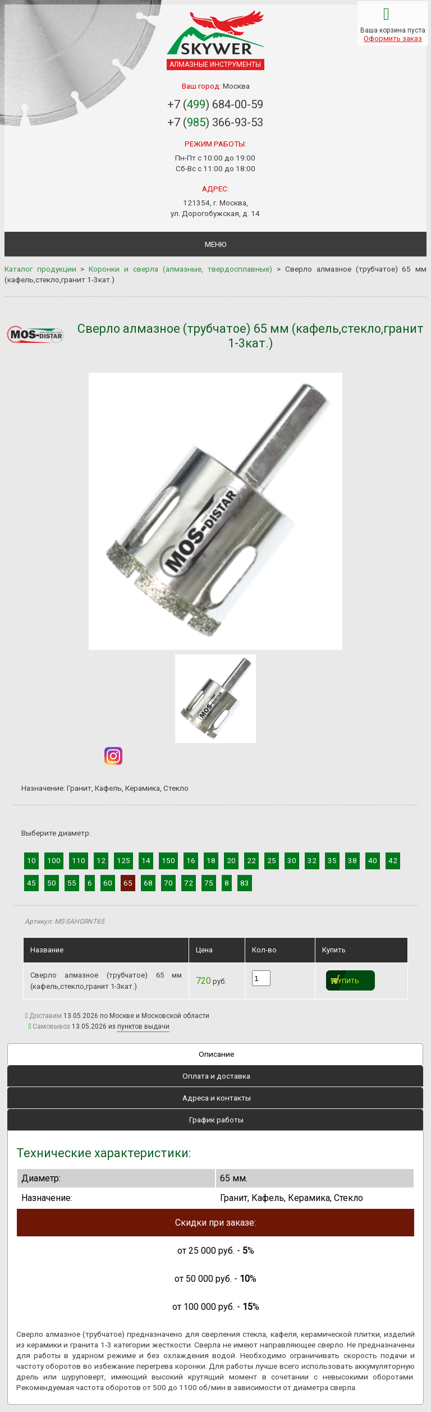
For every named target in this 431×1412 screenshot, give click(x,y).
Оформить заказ (393, 38)
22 (251, 860)
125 (123, 860)
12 (101, 860)
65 (127, 882)
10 (31, 860)
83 (244, 882)
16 (190, 860)
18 (211, 860)
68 (148, 882)
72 (188, 882)
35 (332, 860)
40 (372, 860)
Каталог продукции (40, 268)
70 (168, 882)
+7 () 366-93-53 (215, 122)
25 (271, 860)
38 (352, 860)
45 (31, 882)
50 (51, 882)
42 (392, 860)
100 (54, 860)
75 (208, 882)
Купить (346, 981)
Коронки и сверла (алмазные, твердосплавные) (180, 268)
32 (312, 860)
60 (107, 882)
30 (291, 860)
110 (78, 860)
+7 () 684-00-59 (215, 104)
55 (71, 882)
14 (145, 860)
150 (168, 860)
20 (231, 860)
